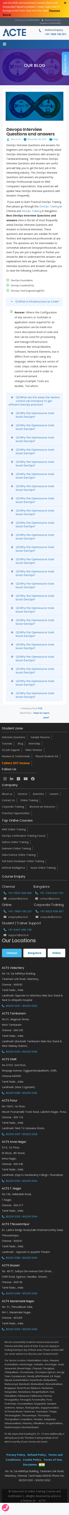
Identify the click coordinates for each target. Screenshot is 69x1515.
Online (56, 953)
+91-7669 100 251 (18, 911)
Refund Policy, (36, 1454)
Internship (34, 743)
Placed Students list (46, 756)
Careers (53, 794)
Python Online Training (15, 842)
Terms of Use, (52, 1459)
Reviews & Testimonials (16, 756)
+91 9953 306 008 (18, 893)
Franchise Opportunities (16, 813)
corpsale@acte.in (48, 917)
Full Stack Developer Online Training (23, 861)
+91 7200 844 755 (49, 893)
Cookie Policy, (32, 1459)
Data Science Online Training (19, 854)
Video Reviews (33, 750)
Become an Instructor (42, 806)
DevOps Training (49, 206)
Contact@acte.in (16, 898)
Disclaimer (30, 1464)
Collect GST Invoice (16, 763)
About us (7, 794)
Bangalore (34, 953)
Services (22, 794)
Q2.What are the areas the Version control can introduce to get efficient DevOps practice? (34, 401)
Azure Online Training (43, 867)
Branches (38, 794)
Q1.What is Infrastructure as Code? (37, 301)
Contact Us (8, 800)
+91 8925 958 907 (50, 911)
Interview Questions (13, 737)
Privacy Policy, (16, 1454)
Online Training (29, 800)
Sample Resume (40, 737)
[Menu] (4, 44)
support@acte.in (16, 935)
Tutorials (7, 743)
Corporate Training (13, 806)
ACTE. (42, 1500)
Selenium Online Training (16, 848)
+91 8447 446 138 (18, 929)
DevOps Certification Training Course (23, 835)
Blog (56, 139)
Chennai (12, 953)
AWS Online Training (14, 829)
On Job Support (11, 750)
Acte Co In (16, 139)
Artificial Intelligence (13, 867)
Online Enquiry (54, 30)
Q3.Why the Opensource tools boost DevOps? (35, 415)
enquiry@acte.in (16, 917)
